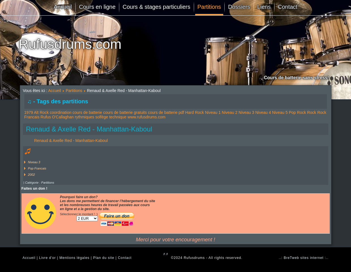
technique (117, 117)
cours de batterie (87, 112)
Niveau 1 (213, 112)
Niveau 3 (246, 112)
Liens (264, 7)
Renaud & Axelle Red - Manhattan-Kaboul (89, 129)
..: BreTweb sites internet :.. (303, 258)
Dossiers (239, 7)
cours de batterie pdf (166, 112)
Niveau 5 (280, 112)
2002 (31, 174)
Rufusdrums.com (70, 44)
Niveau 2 (229, 112)
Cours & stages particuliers (156, 7)
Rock (311, 112)
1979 (28, 112)
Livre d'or (47, 258)
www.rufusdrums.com (146, 117)
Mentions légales (74, 258)
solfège (101, 117)
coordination (60, 112)
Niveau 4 (263, 112)
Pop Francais (37, 168)
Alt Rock (41, 112)
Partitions (209, 7)
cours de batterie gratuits (125, 112)
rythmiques (84, 117)
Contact (287, 7)
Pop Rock (297, 112)
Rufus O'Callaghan (57, 117)
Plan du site (103, 258)
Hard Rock (194, 112)
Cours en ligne (97, 7)
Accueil (63, 7)
